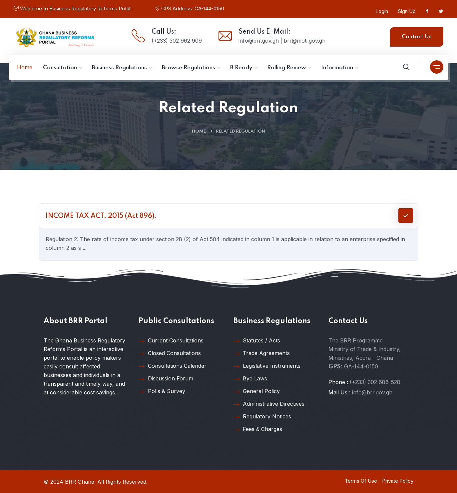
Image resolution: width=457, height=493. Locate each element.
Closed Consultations (170, 353)
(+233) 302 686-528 (375, 382)
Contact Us (417, 37)
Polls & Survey (162, 391)
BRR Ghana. (80, 481)
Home (199, 131)
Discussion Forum (166, 379)
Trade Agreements (261, 353)
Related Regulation (240, 131)
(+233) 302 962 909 (177, 40)
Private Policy (397, 481)
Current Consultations (171, 341)
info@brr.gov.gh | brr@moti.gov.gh (281, 40)
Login (381, 11)
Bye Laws (250, 379)
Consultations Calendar (173, 366)
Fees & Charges (257, 429)
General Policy (256, 391)
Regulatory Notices (262, 417)
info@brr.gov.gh (372, 392)
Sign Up (407, 11)
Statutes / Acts (256, 341)
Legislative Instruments (266, 366)
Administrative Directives (268, 404)
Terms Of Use (361, 481)
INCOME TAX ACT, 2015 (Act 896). (101, 216)
